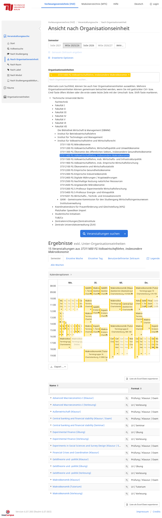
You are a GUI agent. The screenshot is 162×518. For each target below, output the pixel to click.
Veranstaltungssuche (16, 36)
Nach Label (14, 69)
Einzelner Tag (95, 258)
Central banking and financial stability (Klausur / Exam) (82, 418)
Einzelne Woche (74, 258)
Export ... (58, 366)
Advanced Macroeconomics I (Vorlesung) (74, 404)
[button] (61, 309)
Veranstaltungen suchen (101, 233)
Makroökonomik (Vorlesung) (67, 493)
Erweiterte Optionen (60, 57)
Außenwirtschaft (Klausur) (67, 411)
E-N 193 (154, 294)
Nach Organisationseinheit (22, 59)
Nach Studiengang (17, 53)
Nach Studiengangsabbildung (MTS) (24, 80)
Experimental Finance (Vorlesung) (71, 438)
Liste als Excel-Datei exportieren (142, 378)
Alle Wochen (57, 264)
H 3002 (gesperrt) (106, 357)
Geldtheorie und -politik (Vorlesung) (72, 472)
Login (154, 3)
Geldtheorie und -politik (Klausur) (70, 459)
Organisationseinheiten (16, 96)
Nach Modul (14, 75)
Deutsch (138, 3)
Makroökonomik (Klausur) (123, 288)
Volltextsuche (15, 48)
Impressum (143, 511)
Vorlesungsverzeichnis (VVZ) (59, 3)
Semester (53, 40)
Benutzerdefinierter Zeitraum (123, 258)
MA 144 (128, 332)
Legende (153, 258)
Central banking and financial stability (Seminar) (78, 425)
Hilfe (115, 3)
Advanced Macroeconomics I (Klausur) (73, 397)
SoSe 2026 (88, 45)
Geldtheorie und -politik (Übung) (70, 466)
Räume (8, 87)
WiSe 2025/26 (72, 45)
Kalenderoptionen (60, 274)
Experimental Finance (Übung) (69, 432)
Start (11, 43)
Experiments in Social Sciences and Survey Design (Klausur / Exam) (88, 445)
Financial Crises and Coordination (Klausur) (76, 452)
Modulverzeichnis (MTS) (94, 3)
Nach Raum (14, 64)
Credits (156, 511)
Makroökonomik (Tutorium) (98, 351)
